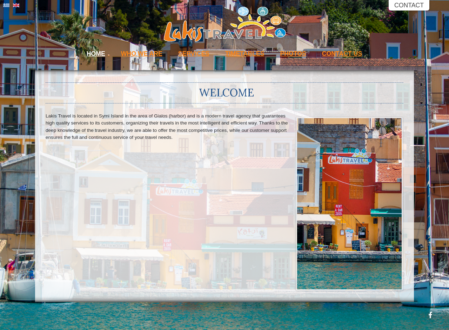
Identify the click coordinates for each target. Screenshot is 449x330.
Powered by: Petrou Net (446, 286)
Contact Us (342, 53)
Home (96, 53)
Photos (293, 53)
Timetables (244, 53)
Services (193, 53)
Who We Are (141, 53)
